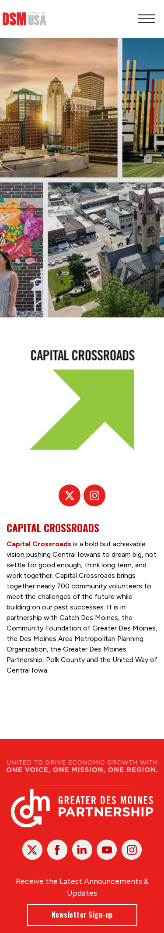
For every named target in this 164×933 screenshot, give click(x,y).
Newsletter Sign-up (82, 914)
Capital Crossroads (39, 544)
